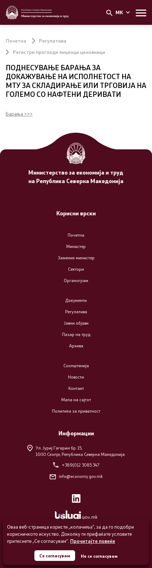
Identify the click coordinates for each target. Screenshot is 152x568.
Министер (76, 246)
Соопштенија (76, 365)
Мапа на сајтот (76, 399)
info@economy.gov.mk (76, 476)
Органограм (76, 280)
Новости (76, 377)
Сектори (76, 269)
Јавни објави (76, 323)
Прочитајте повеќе (92, 540)
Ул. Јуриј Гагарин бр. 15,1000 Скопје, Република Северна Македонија (76, 451)
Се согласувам (54, 555)
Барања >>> (19, 113)
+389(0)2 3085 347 (76, 465)
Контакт (76, 388)
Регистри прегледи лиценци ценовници (59, 52)
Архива (76, 345)
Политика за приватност (76, 411)
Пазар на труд (76, 334)
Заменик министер (76, 257)
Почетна (16, 40)
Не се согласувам (99, 556)
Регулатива (52, 40)
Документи (76, 300)
